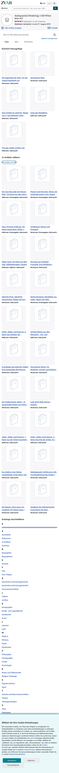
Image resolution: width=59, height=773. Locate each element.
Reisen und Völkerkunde (11, 672)
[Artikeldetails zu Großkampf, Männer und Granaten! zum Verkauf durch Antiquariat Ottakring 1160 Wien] (43, 216)
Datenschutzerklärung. (17, 754)
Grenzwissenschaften (10, 589)
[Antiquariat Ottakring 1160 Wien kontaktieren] (53, 28)
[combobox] (32, 8)
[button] (54, 34)
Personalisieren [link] (13, 765)
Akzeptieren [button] (11, 760)
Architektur (6, 542)
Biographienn (7, 556)
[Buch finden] (55, 8)
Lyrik (4, 629)
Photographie (7, 658)
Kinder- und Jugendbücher (12, 611)
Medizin (5, 636)
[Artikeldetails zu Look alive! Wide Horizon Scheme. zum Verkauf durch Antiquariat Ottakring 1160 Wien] (43, 391)
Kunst (4, 618)
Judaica (5, 596)
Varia (4, 709)
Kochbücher (6, 614)
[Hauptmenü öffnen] (5, 8)
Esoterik (5, 564)
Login (49, 3)
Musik (4, 643)
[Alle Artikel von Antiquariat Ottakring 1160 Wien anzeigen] (11, 28)
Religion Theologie (9, 676)
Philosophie (6, 654)
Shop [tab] (6, 42)
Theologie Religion (9, 701)
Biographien (6, 553)
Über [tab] (16, 42)
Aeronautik (6, 535)
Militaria (5, 640)
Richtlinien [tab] (29, 42)
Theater (5, 698)
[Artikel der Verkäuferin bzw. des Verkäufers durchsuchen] (25, 34)
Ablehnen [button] (31, 760)
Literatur (5, 625)
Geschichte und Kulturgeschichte (15, 582)
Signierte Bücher (8, 683)
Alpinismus (6, 538)
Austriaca (5, 545)
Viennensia (6, 712)
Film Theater (7, 574)
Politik (4, 662)
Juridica (5, 600)
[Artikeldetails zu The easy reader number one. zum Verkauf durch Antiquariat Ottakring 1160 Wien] (15, 135)
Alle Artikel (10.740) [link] (9, 162)
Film (3, 571)
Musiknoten (6, 647)
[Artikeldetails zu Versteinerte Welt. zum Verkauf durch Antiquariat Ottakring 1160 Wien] (43, 65)
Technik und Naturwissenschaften (15, 694)
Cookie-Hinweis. (29, 750)
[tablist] (19, 42)
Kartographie (7, 607)
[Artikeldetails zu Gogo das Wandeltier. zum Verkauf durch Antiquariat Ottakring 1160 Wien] (43, 100)
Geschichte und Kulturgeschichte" (15, 585)
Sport (4, 687)
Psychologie (6, 665)
